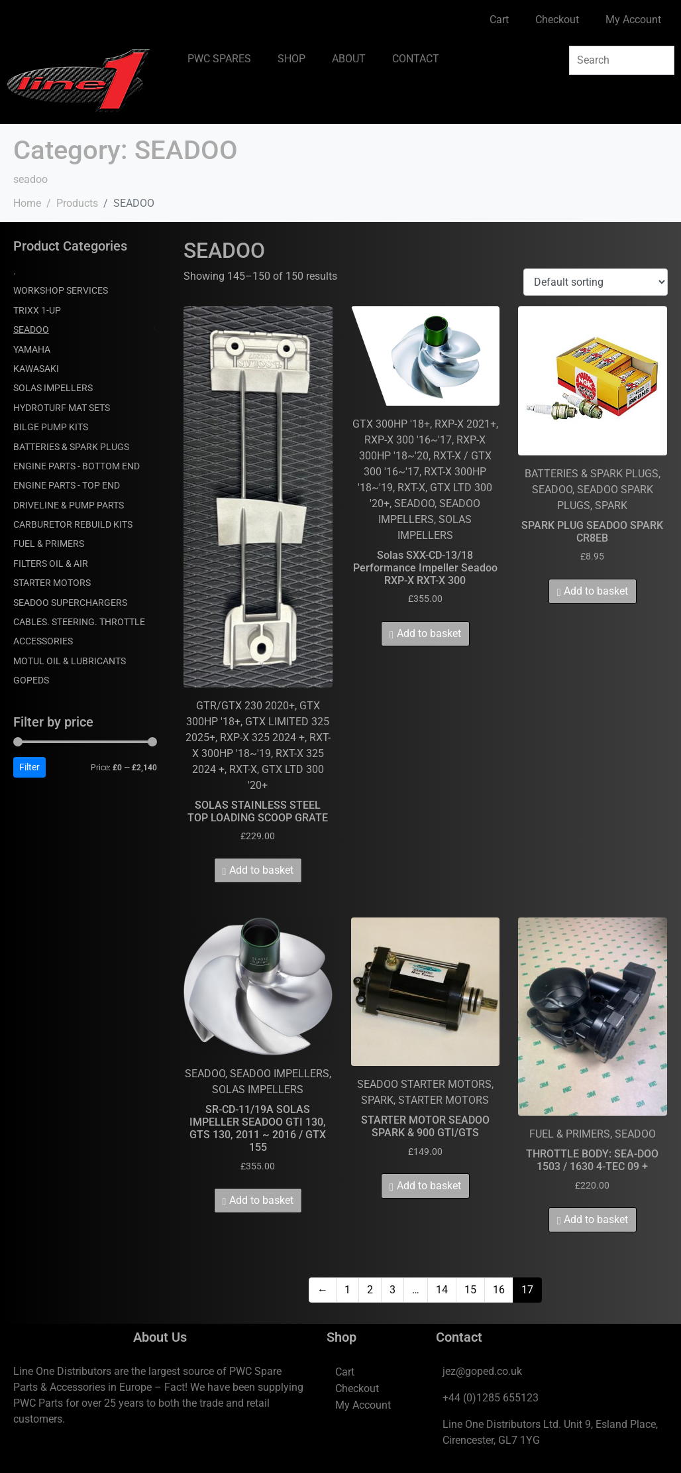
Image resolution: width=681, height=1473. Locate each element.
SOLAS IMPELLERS (53, 388)
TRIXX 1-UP (37, 310)
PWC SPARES (219, 58)
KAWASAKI (36, 368)
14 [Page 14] (442, 1289)
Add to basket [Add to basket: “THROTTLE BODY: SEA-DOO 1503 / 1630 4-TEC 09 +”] (596, 1219)
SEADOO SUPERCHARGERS (70, 602)
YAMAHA (31, 349)
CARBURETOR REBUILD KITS (72, 524)
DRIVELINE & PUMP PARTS (68, 505)
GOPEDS (31, 680)
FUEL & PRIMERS (48, 543)
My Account (633, 19)
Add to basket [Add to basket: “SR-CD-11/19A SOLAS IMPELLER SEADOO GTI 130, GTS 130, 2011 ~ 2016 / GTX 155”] (261, 1200)
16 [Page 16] (499, 1289)
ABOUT (349, 58)
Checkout (557, 19)
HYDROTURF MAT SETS (61, 407)
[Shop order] (595, 282)
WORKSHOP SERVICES (60, 290)
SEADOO (31, 329)
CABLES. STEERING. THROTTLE (79, 622)
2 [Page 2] (370, 1289)
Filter (29, 767)
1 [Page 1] (347, 1289)
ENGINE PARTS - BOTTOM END (76, 466)
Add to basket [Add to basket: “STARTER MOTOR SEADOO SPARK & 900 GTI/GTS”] (429, 1185)
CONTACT (415, 58)
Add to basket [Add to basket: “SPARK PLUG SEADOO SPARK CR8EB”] (596, 591)
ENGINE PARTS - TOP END (66, 485)
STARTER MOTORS (52, 582)
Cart (499, 19)
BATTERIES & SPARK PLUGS (71, 447)
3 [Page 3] (392, 1289)
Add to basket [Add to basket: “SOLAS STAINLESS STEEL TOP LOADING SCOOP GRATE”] (261, 870)
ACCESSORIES (43, 641)
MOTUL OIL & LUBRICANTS (69, 661)
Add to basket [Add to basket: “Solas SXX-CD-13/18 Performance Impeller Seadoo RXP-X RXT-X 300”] (429, 633)
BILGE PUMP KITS (50, 427)
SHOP (291, 58)
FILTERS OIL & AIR (50, 563)
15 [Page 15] (470, 1289)
